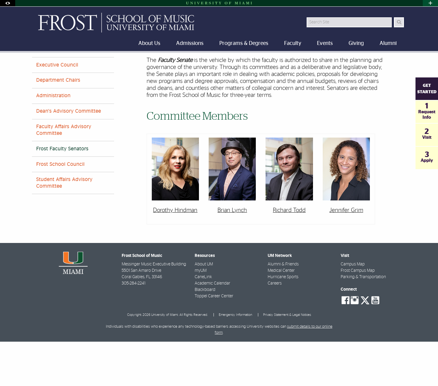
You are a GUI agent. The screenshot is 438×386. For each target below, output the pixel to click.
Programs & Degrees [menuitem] (243, 43)
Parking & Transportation (363, 321)
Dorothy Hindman (175, 255)
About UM (204, 308)
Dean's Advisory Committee (68, 155)
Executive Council (57, 109)
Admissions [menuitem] (189, 43)
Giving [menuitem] (356, 43)
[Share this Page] (401, 62)
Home (37, 65)
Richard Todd (289, 255)
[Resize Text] (386, 61)
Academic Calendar (212, 328)
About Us (59, 65)
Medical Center (281, 315)
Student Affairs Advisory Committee (64, 227)
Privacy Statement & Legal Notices (287, 359)
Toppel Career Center (214, 340)
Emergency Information (235, 359)
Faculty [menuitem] (292, 43)
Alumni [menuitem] (388, 43)
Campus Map (353, 308)
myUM (201, 315)
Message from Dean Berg (98, 65)
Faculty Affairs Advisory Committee (63, 174)
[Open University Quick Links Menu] (430, 3)
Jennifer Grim (346, 255)
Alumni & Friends (283, 308)
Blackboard (205, 334)
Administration (53, 140)
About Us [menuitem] (149, 43)
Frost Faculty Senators (149, 65)
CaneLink (203, 321)
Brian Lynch (232, 255)
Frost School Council (60, 208)
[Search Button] (399, 22)
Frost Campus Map (358, 315)
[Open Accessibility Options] (7, 3)
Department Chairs (58, 124)
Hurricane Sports (283, 321)
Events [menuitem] (325, 43)
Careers (275, 328)
